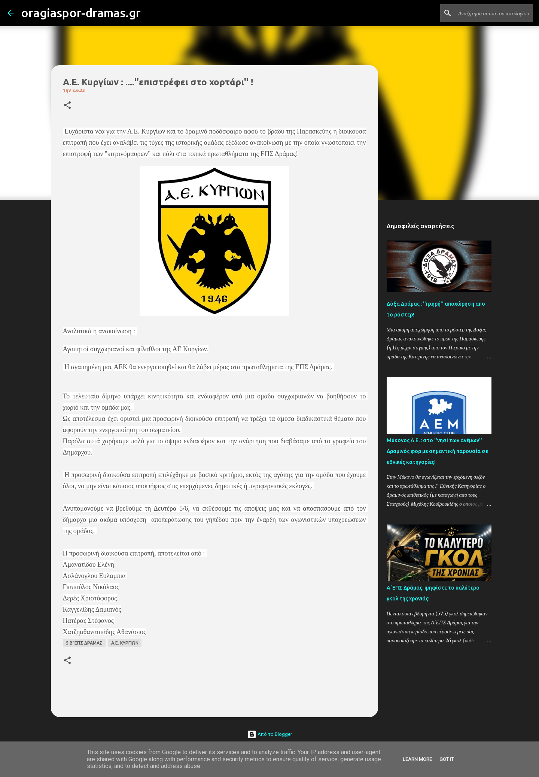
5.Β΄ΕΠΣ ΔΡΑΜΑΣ (84, 642)
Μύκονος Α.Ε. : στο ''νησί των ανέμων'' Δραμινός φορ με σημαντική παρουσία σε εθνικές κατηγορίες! (437, 451)
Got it (446, 759)
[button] (67, 106)
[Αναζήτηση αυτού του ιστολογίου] (493, 13)
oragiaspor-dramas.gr (81, 12)
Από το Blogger (269, 734)
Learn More (417, 759)
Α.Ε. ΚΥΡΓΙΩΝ (124, 642)
